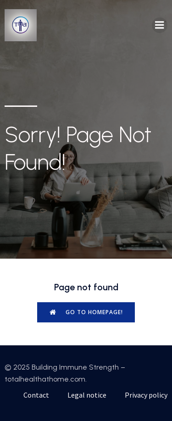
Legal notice (86, 394)
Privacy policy (146, 394)
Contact (36, 394)
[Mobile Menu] (159, 25)
